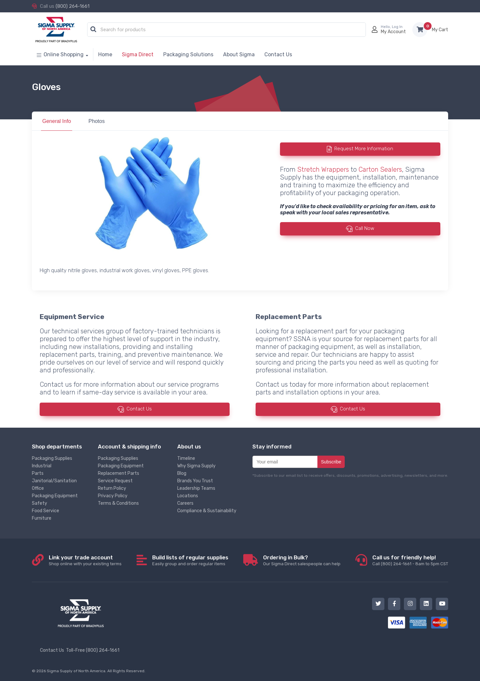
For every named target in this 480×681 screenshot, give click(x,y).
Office (38, 488)
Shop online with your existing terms (85, 560)
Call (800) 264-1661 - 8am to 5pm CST (410, 560)
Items (440, 30)
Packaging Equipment (55, 496)
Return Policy (112, 488)
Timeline (186, 458)
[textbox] (228, 30)
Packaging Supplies (52, 458)
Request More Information (363, 149)
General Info (56, 121)
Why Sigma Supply (196, 466)
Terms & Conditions (118, 503)
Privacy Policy (112, 496)
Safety (39, 503)
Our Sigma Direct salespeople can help (301, 560)
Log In (397, 27)
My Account (393, 31)
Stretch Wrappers (323, 169)
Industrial (41, 466)
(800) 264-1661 (72, 6)
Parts (38, 473)
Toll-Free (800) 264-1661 (92, 650)
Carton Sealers (380, 169)
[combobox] (226, 30)
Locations (187, 496)
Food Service (45, 511)
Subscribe (331, 461)
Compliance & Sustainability (206, 511)
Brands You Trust (195, 481)
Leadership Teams (196, 488)
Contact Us (139, 409)
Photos (96, 121)
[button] (93, 29)
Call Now (364, 228)
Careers (185, 503)
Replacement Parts (118, 473)
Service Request (115, 481)
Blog (181, 473)
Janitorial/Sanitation (54, 481)
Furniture (41, 518)
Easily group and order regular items (190, 560)
